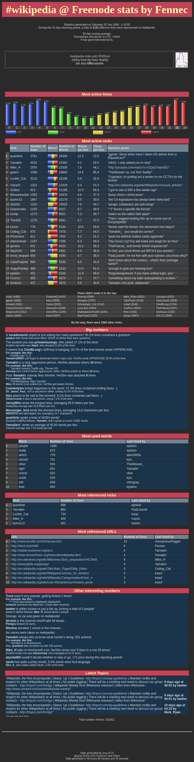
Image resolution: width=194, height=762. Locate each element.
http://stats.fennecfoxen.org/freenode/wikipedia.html (46, 555)
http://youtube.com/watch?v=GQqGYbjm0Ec (138, 167)
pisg (104, 753)
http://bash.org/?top (122, 241)
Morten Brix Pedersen (95, 755)
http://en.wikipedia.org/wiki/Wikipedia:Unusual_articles (145, 185)
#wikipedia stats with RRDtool (90, 56)
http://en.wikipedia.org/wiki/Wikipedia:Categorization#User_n (52, 578)
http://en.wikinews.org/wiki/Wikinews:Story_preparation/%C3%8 (54, 559)
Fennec (15, 278)
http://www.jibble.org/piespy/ (30, 564)
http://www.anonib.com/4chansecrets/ (36, 541)
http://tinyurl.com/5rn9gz (36, 685)
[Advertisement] (97, 49)
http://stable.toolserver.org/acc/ (32, 550)
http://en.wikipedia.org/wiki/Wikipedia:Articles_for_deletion (50, 573)
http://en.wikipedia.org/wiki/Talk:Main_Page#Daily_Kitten (49, 568)
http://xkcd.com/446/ (24, 546)
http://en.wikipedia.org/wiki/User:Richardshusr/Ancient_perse (52, 582)
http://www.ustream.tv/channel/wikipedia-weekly (38, 689)
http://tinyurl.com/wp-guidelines (106, 678)
